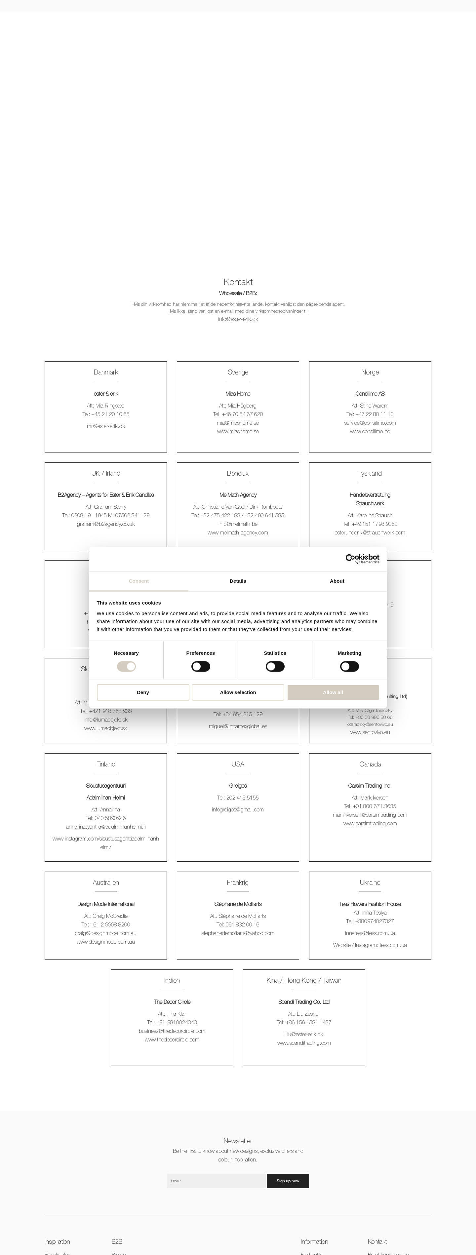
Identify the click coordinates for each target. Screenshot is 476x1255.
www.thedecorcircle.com (172, 1039)
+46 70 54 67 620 (242, 414)
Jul (155, 21)
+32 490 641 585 (264, 515)
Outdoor (228, 21)
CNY (399, 21)
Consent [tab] (139, 581)
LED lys (134, 21)
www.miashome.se (238, 431)
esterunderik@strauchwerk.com (370, 532)
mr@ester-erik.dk (106, 426)
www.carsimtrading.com (370, 823)
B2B (360, 21)
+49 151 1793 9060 (375, 524)
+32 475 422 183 (220, 515)
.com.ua (393, 945)
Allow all (333, 692)
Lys (114, 21)
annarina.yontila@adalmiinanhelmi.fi (106, 827)
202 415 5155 (242, 798)
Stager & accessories (189, 21)
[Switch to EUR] (388, 21)
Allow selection (238, 692)
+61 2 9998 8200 (110, 924)
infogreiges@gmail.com (238, 809)
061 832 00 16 (242, 924)
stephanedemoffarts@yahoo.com (238, 933)
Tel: (84, 711)
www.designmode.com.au (106, 942)
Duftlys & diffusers (264, 21)
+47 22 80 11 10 (375, 414)
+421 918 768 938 (110, 711)
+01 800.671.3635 (374, 806)
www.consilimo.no (370, 431)
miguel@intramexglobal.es (238, 726)
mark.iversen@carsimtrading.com (370, 815)
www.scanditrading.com (304, 1043)
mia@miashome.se (238, 423)
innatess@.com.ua (370, 933)
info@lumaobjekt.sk (106, 720)
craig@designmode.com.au (106, 933)
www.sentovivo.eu (370, 732)
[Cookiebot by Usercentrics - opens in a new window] (350, 559)
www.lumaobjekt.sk (105, 728)
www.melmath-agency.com (238, 532)
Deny (143, 692)
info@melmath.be (238, 524)
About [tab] (337, 581)
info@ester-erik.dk (238, 319)
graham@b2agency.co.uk (106, 524)
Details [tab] (238, 581)
